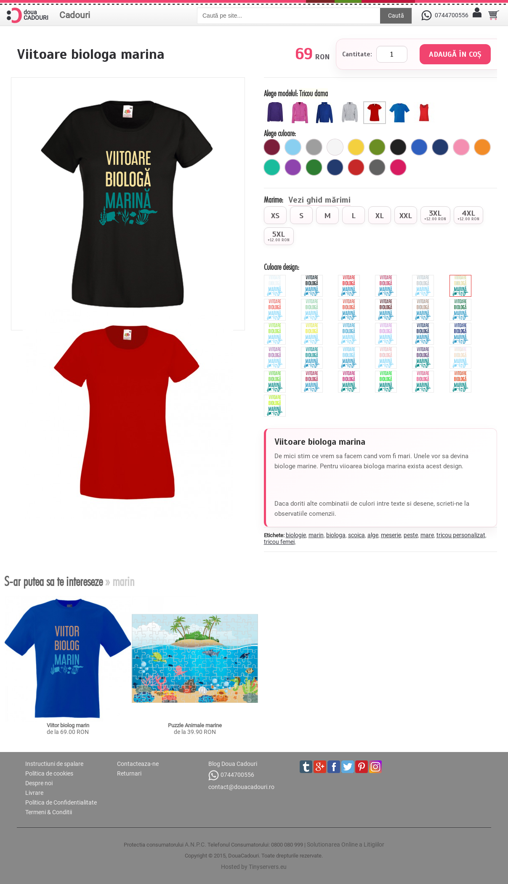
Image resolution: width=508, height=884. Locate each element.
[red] (350, 278)
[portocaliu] (482, 147)
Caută (396, 15)
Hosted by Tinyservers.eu (254, 866)
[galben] (356, 147)
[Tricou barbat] (400, 104)
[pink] (387, 278)
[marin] (335, 167)
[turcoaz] (272, 167)
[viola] (424, 350)
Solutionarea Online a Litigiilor (345, 844)
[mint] (313, 302)
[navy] (424, 326)
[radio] (275, 215)
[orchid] (276, 350)
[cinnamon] (424, 302)
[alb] (335, 147)
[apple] (276, 374)
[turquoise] (313, 350)
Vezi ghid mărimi (319, 200)
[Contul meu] (476, 15)
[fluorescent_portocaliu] (461, 374)
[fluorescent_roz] (424, 374)
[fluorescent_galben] (276, 398)
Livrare (34, 792)
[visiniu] (272, 147)
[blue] (350, 326)
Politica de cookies (49, 773)
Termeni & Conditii (48, 812)
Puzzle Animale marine (195, 725)
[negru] (398, 147)
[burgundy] (313, 374)
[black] (313, 278)
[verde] (314, 167)
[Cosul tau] (493, 15)
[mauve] (387, 326)
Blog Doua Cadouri (232, 763)
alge (372, 535)
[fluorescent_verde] (387, 374)
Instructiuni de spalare (54, 763)
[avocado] (377, 147)
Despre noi (39, 783)
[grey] (424, 278)
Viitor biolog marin (68, 725)
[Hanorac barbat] (326, 104)
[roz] (461, 147)
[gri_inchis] (377, 167)
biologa (336, 535)
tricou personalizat (460, 535)
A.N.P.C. (195, 844)
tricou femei (279, 541)
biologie (296, 535)
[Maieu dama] (425, 104)
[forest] (461, 302)
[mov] (293, 167)
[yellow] (313, 326)
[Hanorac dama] (276, 104)
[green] (276, 326)
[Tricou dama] (375, 104)
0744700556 (231, 775)
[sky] (350, 350)
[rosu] (356, 167)
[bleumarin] (440, 147)
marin (316, 535)
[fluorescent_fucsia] (350, 374)
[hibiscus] (276, 302)
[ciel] (293, 147)
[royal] (419, 147)
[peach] (387, 350)
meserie (391, 535)
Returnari (129, 773)
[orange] (350, 302)
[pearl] (461, 350)
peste (411, 535)
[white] (276, 278)
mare (427, 535)
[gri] (314, 147)
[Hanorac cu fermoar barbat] (350, 104)
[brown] (387, 302)
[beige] (461, 278)
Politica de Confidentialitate (61, 802)
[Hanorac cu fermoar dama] (301, 104)
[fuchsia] (398, 167)
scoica (356, 535)
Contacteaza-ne (138, 763)
